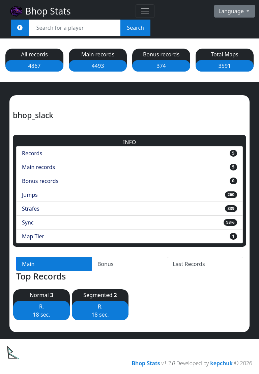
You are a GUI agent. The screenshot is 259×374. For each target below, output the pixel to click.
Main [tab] (28, 264)
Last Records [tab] (189, 264)
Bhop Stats (40, 11)
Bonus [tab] (105, 264)
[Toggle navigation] (145, 11)
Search (135, 27)
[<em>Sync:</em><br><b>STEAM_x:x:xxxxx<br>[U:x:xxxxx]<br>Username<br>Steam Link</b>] (20, 28)
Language (232, 11)
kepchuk (221, 363)
